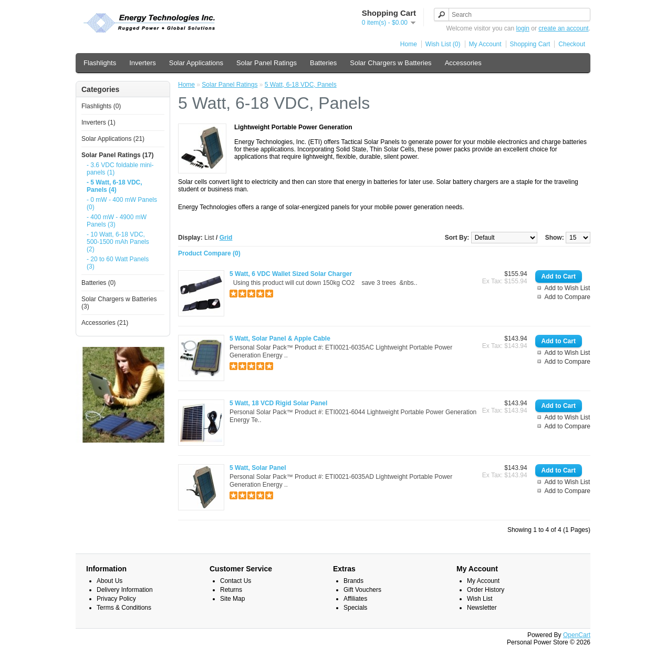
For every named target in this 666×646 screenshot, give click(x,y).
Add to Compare (567, 297)
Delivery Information (125, 589)
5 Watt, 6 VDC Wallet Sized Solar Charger (291, 274)
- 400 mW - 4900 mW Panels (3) (117, 220)
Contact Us (235, 581)
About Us (109, 581)
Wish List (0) (443, 44)
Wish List (480, 598)
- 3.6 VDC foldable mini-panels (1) (120, 168)
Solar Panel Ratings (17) (117, 155)
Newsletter (482, 607)
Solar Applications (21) (112, 138)
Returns (231, 589)
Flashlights (100, 63)
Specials (355, 607)
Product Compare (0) (209, 253)
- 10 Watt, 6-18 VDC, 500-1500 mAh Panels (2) (118, 242)
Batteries (323, 63)
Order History (485, 589)
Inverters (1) (98, 122)
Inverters (142, 63)
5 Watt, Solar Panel (258, 467)
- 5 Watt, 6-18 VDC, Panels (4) (114, 186)
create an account (563, 28)
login (522, 28)
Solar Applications (196, 63)
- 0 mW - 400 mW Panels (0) (122, 203)
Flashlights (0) (101, 106)
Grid (226, 237)
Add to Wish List (567, 288)
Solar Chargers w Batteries (390, 63)
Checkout (571, 44)
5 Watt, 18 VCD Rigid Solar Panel (278, 403)
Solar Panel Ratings (266, 63)
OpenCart (576, 635)
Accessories (463, 63)
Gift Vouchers (362, 589)
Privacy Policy (116, 598)
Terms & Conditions (124, 607)
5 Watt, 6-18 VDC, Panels (301, 84)
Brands (353, 581)
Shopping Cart (530, 44)
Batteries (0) (98, 282)
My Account (485, 44)
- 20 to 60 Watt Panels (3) (118, 262)
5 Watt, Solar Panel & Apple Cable (280, 338)
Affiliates (355, 598)
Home (408, 44)
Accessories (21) (104, 322)
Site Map (232, 598)
